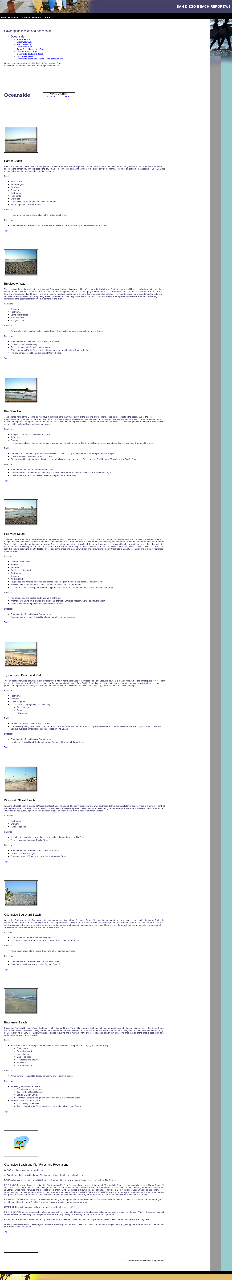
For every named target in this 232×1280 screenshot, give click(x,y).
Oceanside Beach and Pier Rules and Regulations (40, 59)
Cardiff (46, 17)
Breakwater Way (24, 42)
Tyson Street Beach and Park (30, 49)
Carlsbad (25, 17)
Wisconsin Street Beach (28, 51)
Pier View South (24, 47)
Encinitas (36, 17)
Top (6, 230)
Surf (67, 96)
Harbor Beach (23, 39)
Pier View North (24, 44)
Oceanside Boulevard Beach (30, 54)
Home (3, 17)
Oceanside (13, 17)
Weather (51, 96)
